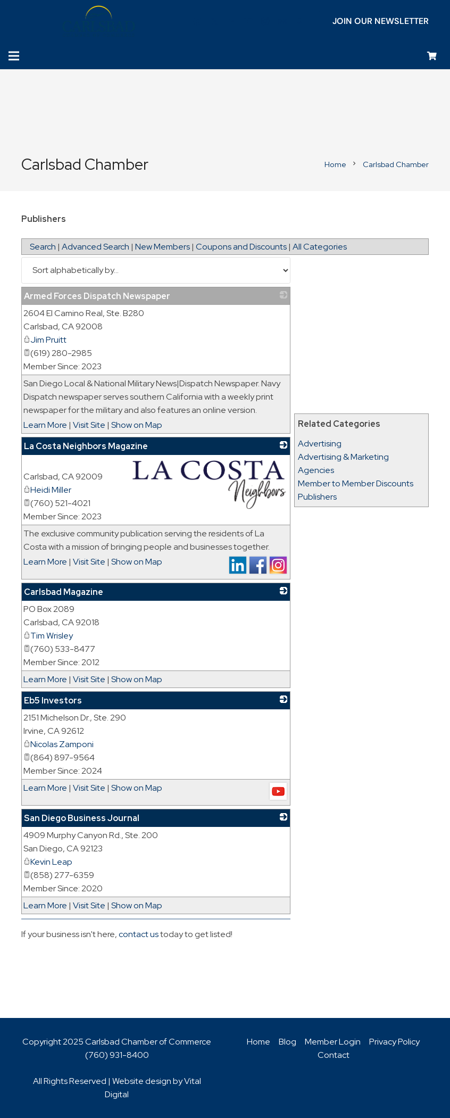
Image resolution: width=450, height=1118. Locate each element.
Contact (333, 1055)
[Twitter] (214, 21)
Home (258, 1041)
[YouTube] (248, 21)
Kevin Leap (47, 861)
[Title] (282, 21)
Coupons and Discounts (241, 246)
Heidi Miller (47, 489)
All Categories (320, 246)
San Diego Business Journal (81, 818)
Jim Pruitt (44, 339)
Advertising (319, 443)
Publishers (317, 496)
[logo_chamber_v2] (99, 21)
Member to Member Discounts (355, 483)
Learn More (45, 424)
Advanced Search (95, 246)
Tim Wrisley (48, 635)
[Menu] (14, 56)
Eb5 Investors (53, 700)
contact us (139, 934)
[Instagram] (265, 21)
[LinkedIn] (231, 21)
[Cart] (432, 56)
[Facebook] (197, 21)
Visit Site (89, 424)
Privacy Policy (394, 1041)
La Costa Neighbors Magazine (86, 446)
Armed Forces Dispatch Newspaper (97, 296)
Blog (287, 1041)
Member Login (333, 1041)
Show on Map (136, 424)
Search (43, 246)
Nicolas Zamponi (58, 744)
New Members (162, 246)
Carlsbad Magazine (63, 592)
